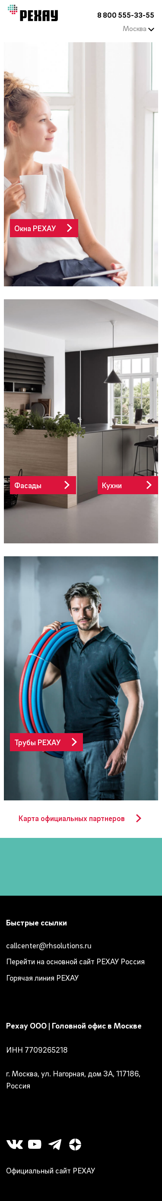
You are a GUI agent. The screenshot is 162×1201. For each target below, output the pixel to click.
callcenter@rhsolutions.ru (49, 945)
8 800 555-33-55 (125, 14)
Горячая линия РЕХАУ (42, 977)
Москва (138, 28)
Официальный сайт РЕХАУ (50, 1171)
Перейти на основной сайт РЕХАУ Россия (75, 961)
